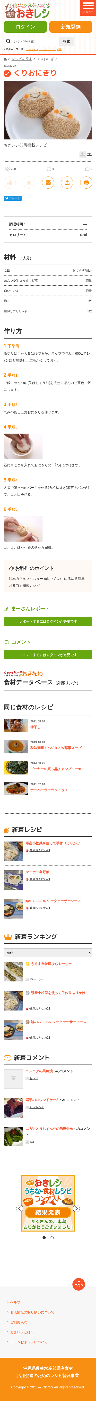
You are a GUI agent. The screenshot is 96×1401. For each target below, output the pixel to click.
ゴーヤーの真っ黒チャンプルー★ (55, 769)
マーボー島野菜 (37, 872)
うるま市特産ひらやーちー (51, 964)
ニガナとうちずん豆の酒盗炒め (49, 1129)
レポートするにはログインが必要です (48, 621)
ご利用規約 (18, 1322)
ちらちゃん (36, 1107)
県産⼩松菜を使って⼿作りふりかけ (53, 843)
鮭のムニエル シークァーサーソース (53, 901)
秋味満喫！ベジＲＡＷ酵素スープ (55, 748)
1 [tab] (44, 1237)
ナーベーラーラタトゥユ (49, 790)
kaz (31, 1141)
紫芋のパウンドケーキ (43, 1100)
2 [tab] (52, 1237)
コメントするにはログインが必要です (48, 655)
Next (89, 1208)
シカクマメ (32, 49)
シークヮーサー (47, 49)
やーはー (36, 979)
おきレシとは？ (22, 1332)
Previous (6, 1208)
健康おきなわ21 (39, 850)
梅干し (35, 727)
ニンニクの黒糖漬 (39, 1071)
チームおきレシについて (29, 1342)
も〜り (33, 1078)
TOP (79, 1285)
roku (89, 154)
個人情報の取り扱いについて (32, 1312)
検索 (66, 41)
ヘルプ (15, 1302)
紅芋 (59, 49)
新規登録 (70, 27)
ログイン (25, 27)
